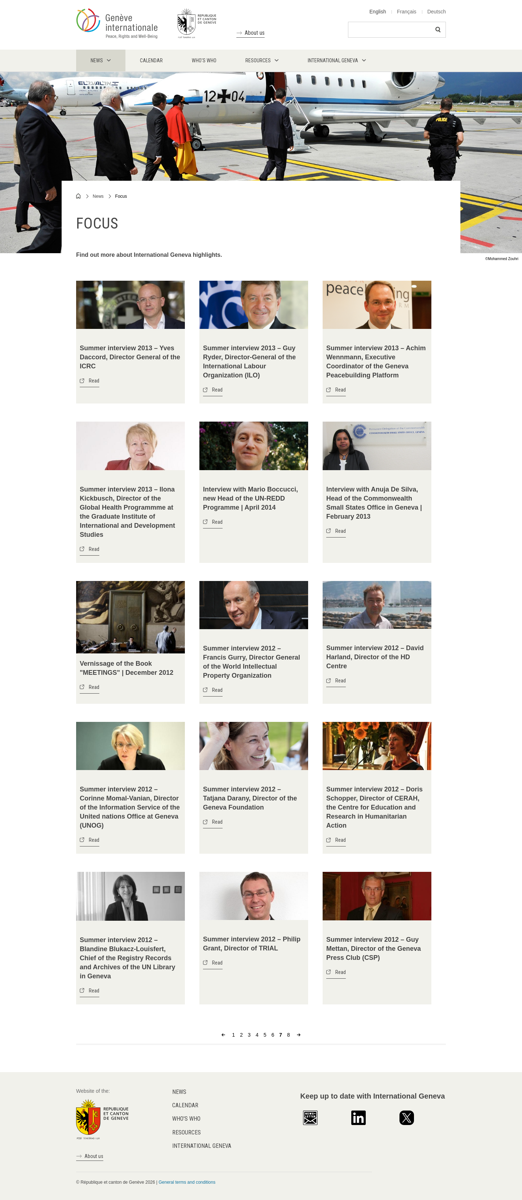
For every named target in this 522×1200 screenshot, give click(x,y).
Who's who (186, 1118)
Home (78, 195)
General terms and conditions (186, 1182)
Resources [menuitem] (258, 60)
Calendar (185, 1105)
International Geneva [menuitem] (333, 60)
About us (255, 32)
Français (407, 11)
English (377, 11)
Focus (121, 196)
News (98, 196)
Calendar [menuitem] (151, 60)
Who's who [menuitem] (204, 60)
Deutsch (436, 11)
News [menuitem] (97, 60)
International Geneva (201, 1145)
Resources (186, 1132)
